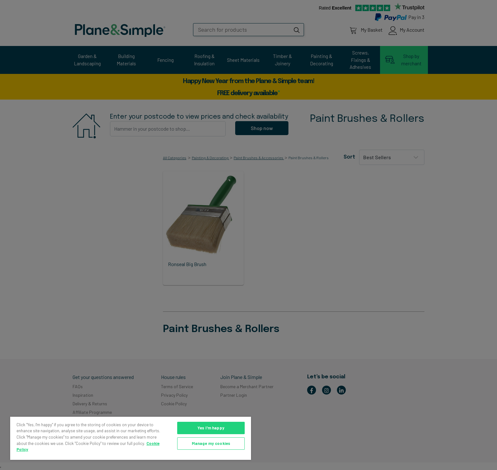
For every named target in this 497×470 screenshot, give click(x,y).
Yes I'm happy (210, 427)
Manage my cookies (211, 443)
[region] (130, 438)
